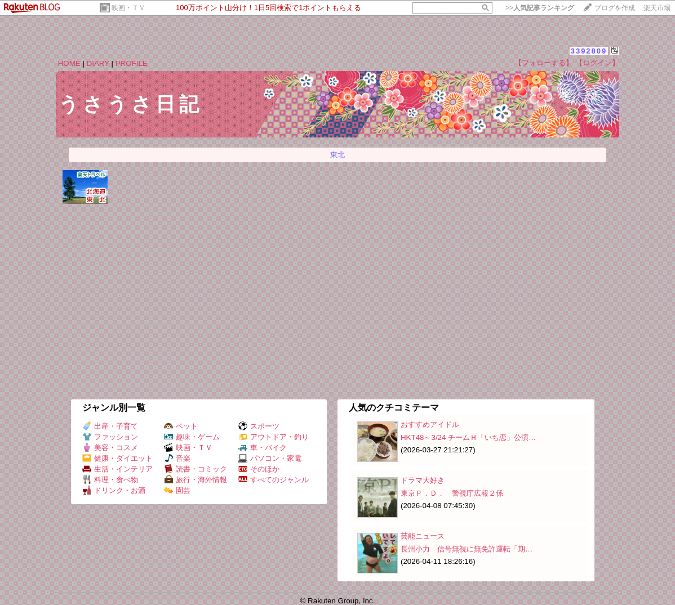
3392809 (589, 51)
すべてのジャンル (273, 479)
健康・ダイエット (117, 458)
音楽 (177, 458)
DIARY (98, 63)
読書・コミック (195, 469)
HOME (69, 63)
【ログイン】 (597, 63)
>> (539, 8)
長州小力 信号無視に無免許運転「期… (466, 549)
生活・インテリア (117, 469)
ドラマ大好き (423, 480)
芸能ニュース (423, 536)
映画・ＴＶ (128, 8)
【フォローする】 (543, 63)
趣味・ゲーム (192, 437)
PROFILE (132, 63)
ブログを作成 (614, 8)
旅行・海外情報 (195, 479)
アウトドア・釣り (273, 437)
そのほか (258, 469)
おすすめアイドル (430, 424)
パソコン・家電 (269, 458)
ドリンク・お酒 (113, 490)
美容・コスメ (110, 447)
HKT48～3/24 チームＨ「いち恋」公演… (468, 437)
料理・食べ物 (110, 479)
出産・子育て (110, 426)
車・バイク (262, 447)
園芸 (177, 490)
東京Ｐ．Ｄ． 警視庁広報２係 (452, 493)
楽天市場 (656, 8)
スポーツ (258, 426)
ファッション (110, 437)
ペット (181, 426)
